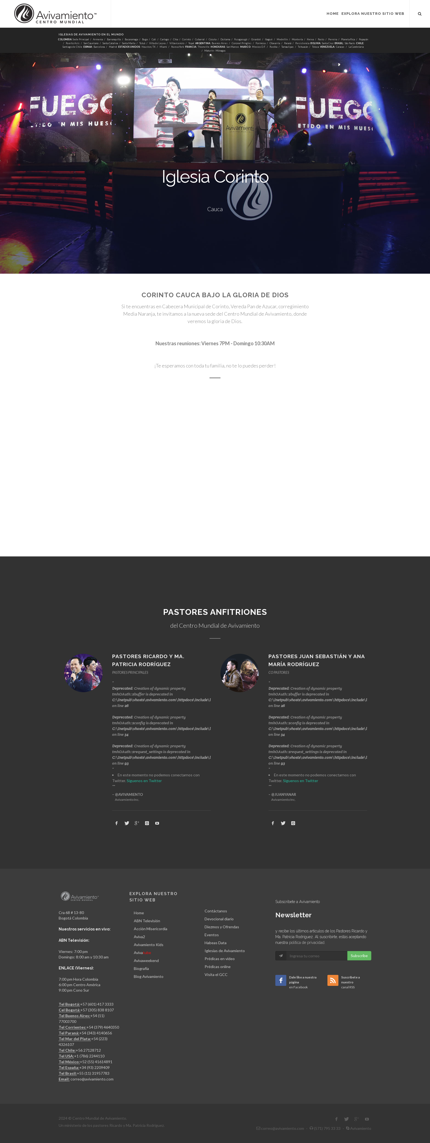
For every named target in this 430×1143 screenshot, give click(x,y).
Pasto (321, 39)
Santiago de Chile (72, 46)
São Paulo (350, 43)
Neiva (310, 39)
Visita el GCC (216, 974)
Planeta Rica (348, 39)
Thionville (204, 46)
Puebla (273, 46)
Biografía (141, 968)
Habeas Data (216, 942)
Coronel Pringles (241, 43)
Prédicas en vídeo (220, 958)
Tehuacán (303, 46)
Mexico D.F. (258, 46)
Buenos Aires (220, 43)
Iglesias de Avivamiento (225, 950)
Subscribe (359, 955)
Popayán (363, 39)
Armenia (98, 39)
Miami (163, 46)
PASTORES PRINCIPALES (130, 672)
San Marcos (233, 46)
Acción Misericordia (150, 928)
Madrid (113, 46)
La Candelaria (356, 46)
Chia (175, 39)
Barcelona (99, 46)
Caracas (340, 46)
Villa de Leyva (157, 43)
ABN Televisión (147, 920)
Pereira (332, 39)
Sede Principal (80, 39)
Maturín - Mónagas (215, 50)
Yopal (191, 43)
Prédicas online (218, 966)
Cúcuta (212, 39)
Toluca (315, 46)
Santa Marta (128, 43)
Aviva (142, 952)
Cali (154, 39)
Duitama (225, 39)
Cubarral (200, 39)
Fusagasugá (240, 39)
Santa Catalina (110, 43)
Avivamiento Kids (148, 944)
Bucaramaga (131, 39)
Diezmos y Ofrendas (222, 926)
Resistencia (302, 43)
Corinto (186, 39)
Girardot (256, 39)
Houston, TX (148, 46)
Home (139, 912)
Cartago (164, 39)
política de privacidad (306, 942)
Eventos (212, 934)
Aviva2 (139, 936)
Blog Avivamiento (148, 976)
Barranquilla (114, 39)
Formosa (260, 43)
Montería (297, 39)
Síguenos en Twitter (144, 780)
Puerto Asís (73, 43)
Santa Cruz (327, 43)
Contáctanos (216, 911)
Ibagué (269, 39)
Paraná (287, 43)
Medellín (282, 39)
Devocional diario (219, 918)
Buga (145, 39)
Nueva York (177, 46)
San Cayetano (91, 43)
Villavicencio (176, 43)
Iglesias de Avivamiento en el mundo (91, 34)
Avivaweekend (146, 960)
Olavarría (275, 43)
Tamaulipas (287, 46)
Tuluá (142, 43)
